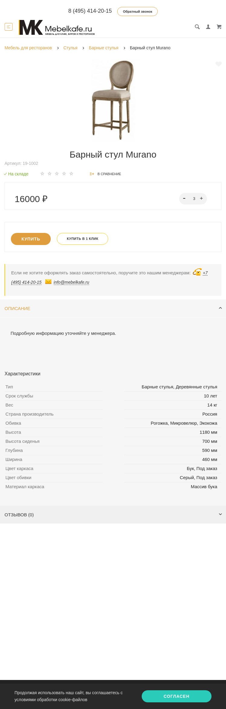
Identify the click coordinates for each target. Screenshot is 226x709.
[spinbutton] (193, 198)
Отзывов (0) (113, 514)
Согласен (176, 696)
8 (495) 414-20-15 (90, 11)
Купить (30, 239)
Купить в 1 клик (82, 238)
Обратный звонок (137, 11)
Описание (113, 308)
